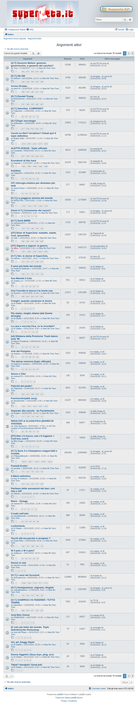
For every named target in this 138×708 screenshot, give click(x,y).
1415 (40, 406)
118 (27, 416)
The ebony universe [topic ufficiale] (31, 361)
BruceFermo (19, 99)
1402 (23, 166)
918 (27, 129)
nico (16, 248)
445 (27, 81)
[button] (132, 53)
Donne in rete (18, 562)
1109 (45, 206)
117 (23, 416)
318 (37, 261)
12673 (43, 461)
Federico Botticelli (21, 268)
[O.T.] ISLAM (18, 76)
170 (41, 546)
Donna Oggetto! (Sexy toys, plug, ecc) (32, 654)
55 (30, 558)
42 (22, 521)
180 (32, 228)
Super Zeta (19, 138)
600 (37, 156)
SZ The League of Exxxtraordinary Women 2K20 (33, 427)
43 (26, 521)
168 (32, 546)
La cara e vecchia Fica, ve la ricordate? (33, 326)
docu (95, 256)
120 (37, 416)
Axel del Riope (20, 632)
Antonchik (18, 123)
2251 (23, 251)
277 (37, 484)
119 (32, 416)
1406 (45, 166)
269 (37, 394)
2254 (40, 251)
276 (32, 484)
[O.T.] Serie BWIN (20, 220)
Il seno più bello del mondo (26, 266)
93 (22, 369)
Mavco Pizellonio (21, 341)
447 (37, 81)
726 (27, 595)
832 (41, 296)
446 (32, 81)
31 (34, 116)
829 (27, 296)
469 (23, 610)
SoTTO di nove (99, 63)
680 (41, 71)
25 (22, 347)
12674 (49, 461)
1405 (40, 166)
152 (32, 274)
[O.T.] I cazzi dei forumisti (25, 575)
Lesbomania (18, 526)
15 (22, 193)
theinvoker (97, 171)
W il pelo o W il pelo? (23, 550)
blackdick (18, 605)
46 (37, 521)
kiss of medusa (20, 478)
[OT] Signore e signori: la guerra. (29, 245)
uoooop (96, 149)
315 (23, 261)
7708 (23, 583)
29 (26, 116)
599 (32, 156)
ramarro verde (20, 565)
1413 (29, 406)
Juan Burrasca (20, 426)
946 (27, 241)
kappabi (17, 163)
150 (23, 274)
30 (30, 116)
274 (23, 484)
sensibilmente (20, 516)
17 (30, 193)
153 (37, 274)
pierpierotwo (19, 401)
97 (37, 369)
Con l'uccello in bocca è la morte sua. (32, 290)
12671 (30, 461)
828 (23, 296)
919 (32, 129)
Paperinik (18, 111)
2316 (34, 144)
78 (22, 179)
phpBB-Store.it (77, 698)
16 (26, 193)
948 (37, 241)
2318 (45, 144)
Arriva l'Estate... (20, 86)
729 (41, 595)
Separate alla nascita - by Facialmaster (32, 410)
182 (41, 228)
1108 (40, 206)
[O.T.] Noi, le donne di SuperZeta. (29, 256)
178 (23, 228)
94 (26, 369)
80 (30, 179)
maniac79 (18, 376)
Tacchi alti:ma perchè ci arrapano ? (30, 538)
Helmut (17, 78)
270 (41, 394)
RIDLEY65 (18, 200)
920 (37, 129)
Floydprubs (98, 421)
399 (32, 104)
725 (23, 595)
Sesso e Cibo (18, 373)
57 (37, 558)
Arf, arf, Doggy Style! (22, 642)
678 (32, 71)
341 (37, 92)
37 (37, 286)
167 (27, 546)
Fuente (96, 576)
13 (37, 332)
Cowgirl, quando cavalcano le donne (31, 301)
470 (27, 610)
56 (34, 558)
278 (41, 484)
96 (34, 369)
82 (37, 179)
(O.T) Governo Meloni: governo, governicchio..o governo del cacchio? (32, 64)
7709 (29, 583)
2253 (34, 251)
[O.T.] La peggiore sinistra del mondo (32, 198)
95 (30, 369)
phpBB (59, 694)
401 (41, 104)
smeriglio (97, 627)
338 (23, 92)
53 (22, 558)
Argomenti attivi (34, 38)
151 (27, 274)
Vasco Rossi (19, 188)
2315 (29, 144)
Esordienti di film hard (23, 160)
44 (30, 521)
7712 (45, 583)
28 (22, 116)
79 (26, 179)
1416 (45, 406)
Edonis (17, 213)
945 (23, 241)
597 (23, 156)
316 (27, 261)
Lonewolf (18, 151)
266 (23, 394)
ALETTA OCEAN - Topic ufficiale (29, 148)
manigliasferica (20, 590)
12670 (24, 461)
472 (37, 610)
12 (36, 216)
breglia (17, 413)
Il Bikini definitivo (21, 476)
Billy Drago (98, 183)
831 (37, 296)
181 (37, 228)
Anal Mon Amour (20, 615)
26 (26, 347)
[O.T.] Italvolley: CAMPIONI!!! (27, 108)
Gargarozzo (98, 121)
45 (34, 521)
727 (32, 595)
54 (26, 558)
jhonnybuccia (19, 578)
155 (41, 471)
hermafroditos (99, 246)
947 (32, 241)
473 (41, 610)
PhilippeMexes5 (21, 456)
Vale (15, 238)
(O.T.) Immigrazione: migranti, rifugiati (32, 587)
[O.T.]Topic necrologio (23, 120)
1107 (34, 206)
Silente (17, 258)
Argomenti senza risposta (15, 38)
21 (34, 446)
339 (27, 92)
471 (32, 610)
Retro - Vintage (19, 501)
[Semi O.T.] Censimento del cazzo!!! (31, 210)
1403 (29, 166)
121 (41, 416)
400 (37, 104)
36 (34, 286)
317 (32, 261)
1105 (23, 206)
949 (41, 241)
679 (37, 71)
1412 (23, 406)
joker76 (17, 88)
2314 (23, 144)
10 (28, 216)
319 (41, 261)
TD (94, 600)
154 (41, 274)
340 (32, 92)
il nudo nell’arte (19, 513)
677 (27, 71)
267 (27, 394)
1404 (34, 166)
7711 (40, 583)
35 (30, 286)
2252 (29, 251)
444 (23, 81)
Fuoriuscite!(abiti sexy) (24, 398)
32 (37, 116)
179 (27, 228)
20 (30, 446)
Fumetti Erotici (19, 466)
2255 (45, 251)
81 (34, 179)
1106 (29, 206)
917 (23, 129)
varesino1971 (20, 223)
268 (32, 394)
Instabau (16, 170)
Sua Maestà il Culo (21, 278)
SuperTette (18, 541)
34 (26, 286)
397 (23, 104)
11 (32, 216)
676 (23, 71)
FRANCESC (19, 617)
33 (22, 286)
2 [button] (128, 53)
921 (41, 129)
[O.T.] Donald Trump (22, 96)
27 (30, 347)
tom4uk (17, 468)
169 (37, 546)
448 (41, 81)
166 (23, 546)
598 (27, 156)
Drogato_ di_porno (101, 76)
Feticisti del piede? (21, 386)
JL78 (95, 466)
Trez (16, 68)
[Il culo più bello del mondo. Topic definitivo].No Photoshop (30, 628)
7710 (34, 583)
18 (34, 193)
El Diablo (97, 267)
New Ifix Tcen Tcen (47, 68)
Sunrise (17, 293)
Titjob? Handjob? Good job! (26, 664)
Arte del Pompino (21, 351)
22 (37, 446)
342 (41, 92)
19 (37, 193)
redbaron (18, 553)
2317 (40, 144)
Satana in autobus (22, 364)
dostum (17, 354)
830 (32, 296)
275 (27, 484)
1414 (34, 406)
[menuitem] (29, 29)
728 (37, 595)
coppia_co (18, 281)
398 (27, 104)
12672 (36, 461)
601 (41, 156)
